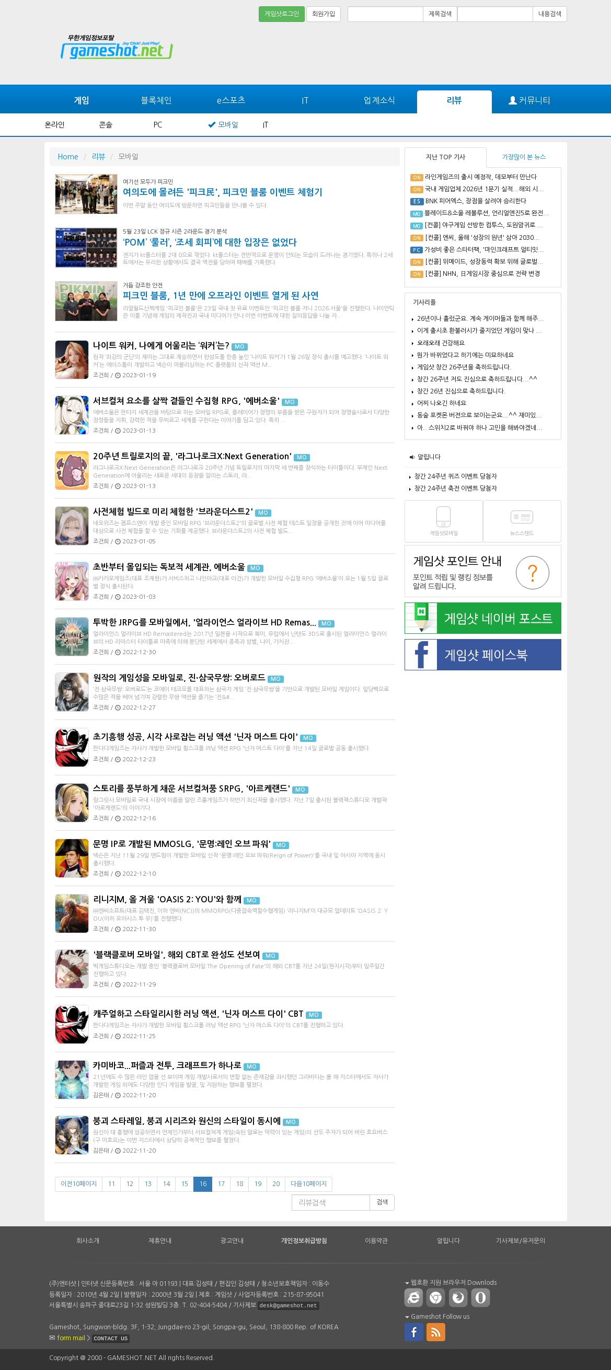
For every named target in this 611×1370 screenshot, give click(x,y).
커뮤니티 (529, 100)
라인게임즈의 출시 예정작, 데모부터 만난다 (481, 177)
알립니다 (429, 457)
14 (166, 1184)
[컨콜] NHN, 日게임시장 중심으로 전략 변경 (482, 274)
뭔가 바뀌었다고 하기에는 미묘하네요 (465, 355)
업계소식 (379, 100)
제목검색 (440, 14)
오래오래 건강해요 (441, 343)
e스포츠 (231, 100)
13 (148, 1184)
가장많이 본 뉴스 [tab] (524, 157)
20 (276, 1184)
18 (239, 1184)
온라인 (54, 125)
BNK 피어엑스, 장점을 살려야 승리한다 (475, 201)
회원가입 (323, 14)
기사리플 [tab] (424, 302)
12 (129, 1184)
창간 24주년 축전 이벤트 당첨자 (455, 488)
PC (158, 125)
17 (221, 1184)
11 (111, 1184)
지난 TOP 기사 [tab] (445, 157)
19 (257, 1184)
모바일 (228, 125)
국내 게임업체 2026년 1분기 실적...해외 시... (484, 189)
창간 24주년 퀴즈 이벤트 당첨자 (455, 476)
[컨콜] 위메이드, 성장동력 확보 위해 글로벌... (484, 262)
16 (202, 1184)
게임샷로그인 (281, 14)
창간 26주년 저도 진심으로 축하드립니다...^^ (477, 379)
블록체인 (156, 100)
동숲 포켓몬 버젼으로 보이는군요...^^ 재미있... (479, 415)
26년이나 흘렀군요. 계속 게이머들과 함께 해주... (480, 319)
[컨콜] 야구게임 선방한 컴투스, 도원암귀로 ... (483, 225)
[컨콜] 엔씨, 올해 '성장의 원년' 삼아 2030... (482, 238)
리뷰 (454, 101)
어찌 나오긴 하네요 (441, 403)
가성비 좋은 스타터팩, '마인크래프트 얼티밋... (484, 250)
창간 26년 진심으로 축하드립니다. (461, 391)
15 (184, 1184)
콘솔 (105, 125)
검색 (382, 1202)
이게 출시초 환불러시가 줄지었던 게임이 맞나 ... (479, 331)
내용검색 (549, 14)
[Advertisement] (380, 53)
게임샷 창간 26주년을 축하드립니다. (464, 367)
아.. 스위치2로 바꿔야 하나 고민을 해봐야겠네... (480, 428)
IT (305, 100)
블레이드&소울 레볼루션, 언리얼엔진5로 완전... (486, 213)
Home (67, 156)
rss (436, 1331)
